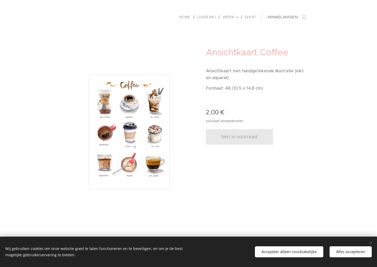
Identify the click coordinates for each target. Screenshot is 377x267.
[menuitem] (186, 17)
